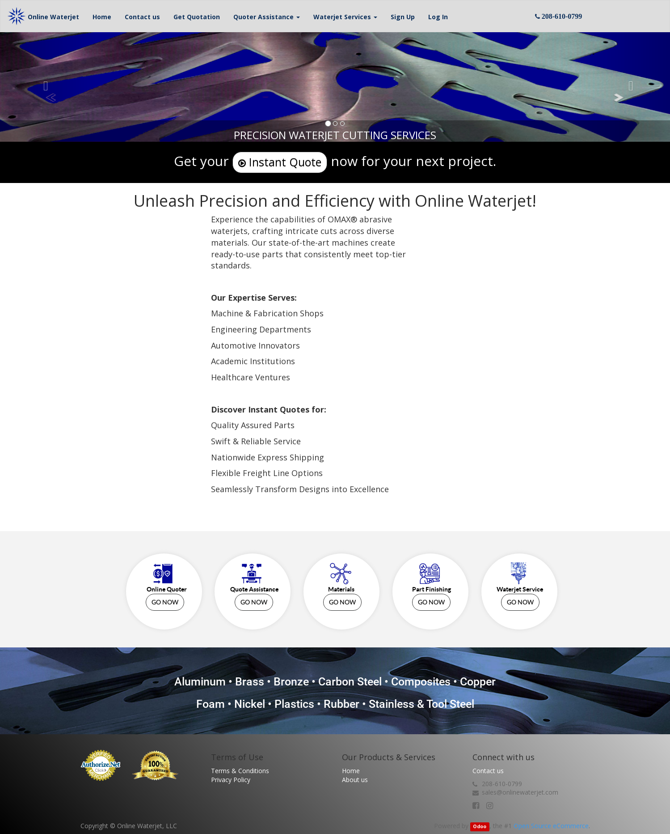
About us (355, 779)
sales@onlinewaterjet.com (520, 792)
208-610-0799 (502, 783)
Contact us (488, 770)
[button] (267, 16)
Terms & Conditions (240, 770)
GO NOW (165, 602)
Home (351, 770)
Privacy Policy (230, 779)
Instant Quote (279, 162)
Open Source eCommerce (551, 825)
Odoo (479, 826)
